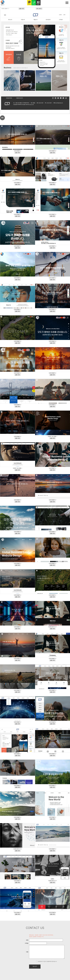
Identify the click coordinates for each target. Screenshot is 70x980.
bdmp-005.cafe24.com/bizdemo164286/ (17, 279)
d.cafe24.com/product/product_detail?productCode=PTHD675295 (39, 8)
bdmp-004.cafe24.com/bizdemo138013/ (17, 660)
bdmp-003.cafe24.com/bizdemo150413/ (52, 533)
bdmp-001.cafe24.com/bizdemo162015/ (52, 311)
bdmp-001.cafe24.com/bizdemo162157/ (17, 311)
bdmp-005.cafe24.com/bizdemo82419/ (52, 819)
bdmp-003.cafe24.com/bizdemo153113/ (17, 502)
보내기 (30, 966)
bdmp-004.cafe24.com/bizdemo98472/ (17, 787)
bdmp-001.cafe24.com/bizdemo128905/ (17, 724)
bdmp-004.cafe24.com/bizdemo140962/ (17, 628)
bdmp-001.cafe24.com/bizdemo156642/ (17, 406)
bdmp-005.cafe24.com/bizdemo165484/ (17, 248)
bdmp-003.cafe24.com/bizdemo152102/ (52, 502)
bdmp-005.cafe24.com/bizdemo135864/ (52, 660)
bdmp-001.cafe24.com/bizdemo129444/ (52, 692)
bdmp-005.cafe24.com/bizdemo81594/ (17, 851)
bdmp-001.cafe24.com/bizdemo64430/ (52, 914)
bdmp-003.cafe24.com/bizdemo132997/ (17, 692)
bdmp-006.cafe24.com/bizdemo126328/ (52, 724)
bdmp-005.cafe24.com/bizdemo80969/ (52, 851)
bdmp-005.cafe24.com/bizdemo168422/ (52, 153)
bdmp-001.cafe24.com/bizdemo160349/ (17, 375)
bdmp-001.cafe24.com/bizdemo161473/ (52, 343)
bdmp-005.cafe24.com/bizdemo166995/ (52, 216)
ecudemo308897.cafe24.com (52, 438)
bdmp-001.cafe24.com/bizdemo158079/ (52, 375)
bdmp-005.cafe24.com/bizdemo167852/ (17, 184)
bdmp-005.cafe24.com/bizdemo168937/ (17, 153)
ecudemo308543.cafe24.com (17, 470)
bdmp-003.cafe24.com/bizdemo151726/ (17, 533)
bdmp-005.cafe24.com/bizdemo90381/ (17, 819)
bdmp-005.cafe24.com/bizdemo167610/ (52, 184)
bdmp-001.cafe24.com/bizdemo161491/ (17, 343)
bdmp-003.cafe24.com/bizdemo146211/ (52, 565)
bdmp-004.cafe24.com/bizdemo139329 (52, 628)
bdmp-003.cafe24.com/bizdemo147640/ (17, 565)
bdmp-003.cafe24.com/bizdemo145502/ (17, 597)
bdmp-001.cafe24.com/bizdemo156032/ (17, 438)
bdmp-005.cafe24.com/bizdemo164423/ (52, 248)
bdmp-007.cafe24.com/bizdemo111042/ (22, 8)
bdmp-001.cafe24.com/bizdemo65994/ (52, 882)
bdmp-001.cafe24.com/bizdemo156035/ (52, 406)
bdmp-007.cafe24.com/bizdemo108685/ (52, 755)
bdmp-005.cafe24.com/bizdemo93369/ (52, 787)
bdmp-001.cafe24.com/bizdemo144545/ (52, 597)
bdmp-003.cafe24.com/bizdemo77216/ (17, 882)
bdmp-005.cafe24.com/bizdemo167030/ (17, 216)
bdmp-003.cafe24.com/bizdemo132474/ (17, 914)
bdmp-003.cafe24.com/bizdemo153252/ (52, 470)
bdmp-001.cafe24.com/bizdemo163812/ (52, 279)
